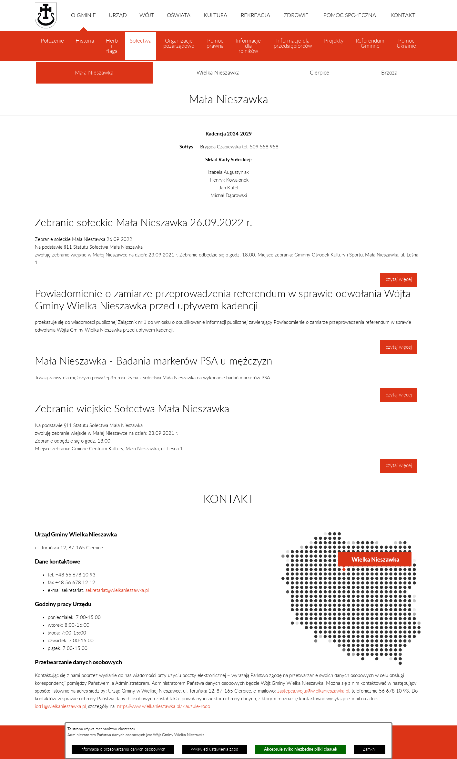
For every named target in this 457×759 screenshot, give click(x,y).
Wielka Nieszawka (218, 72)
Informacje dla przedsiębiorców (293, 43)
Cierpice (319, 72)
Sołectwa (140, 49)
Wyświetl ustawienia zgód (214, 749)
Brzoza (389, 72)
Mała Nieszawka (94, 77)
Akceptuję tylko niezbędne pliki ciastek (300, 749)
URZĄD (118, 15)
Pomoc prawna (215, 43)
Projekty (334, 41)
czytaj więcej (399, 279)
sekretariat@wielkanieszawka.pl (117, 590)
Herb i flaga (112, 46)
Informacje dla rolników (248, 46)
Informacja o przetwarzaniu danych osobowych (122, 749)
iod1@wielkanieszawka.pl (60, 706)
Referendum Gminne (370, 43)
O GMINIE (83, 22)
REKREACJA (255, 15)
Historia (85, 41)
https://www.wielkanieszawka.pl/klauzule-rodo (163, 706)
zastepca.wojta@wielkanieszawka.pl (313, 691)
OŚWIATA (178, 15)
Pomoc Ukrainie (406, 43)
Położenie (52, 41)
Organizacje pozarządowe (178, 43)
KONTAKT (403, 15)
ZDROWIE (296, 15)
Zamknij (370, 749)
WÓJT (146, 15)
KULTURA (215, 15)
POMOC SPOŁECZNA (349, 15)
